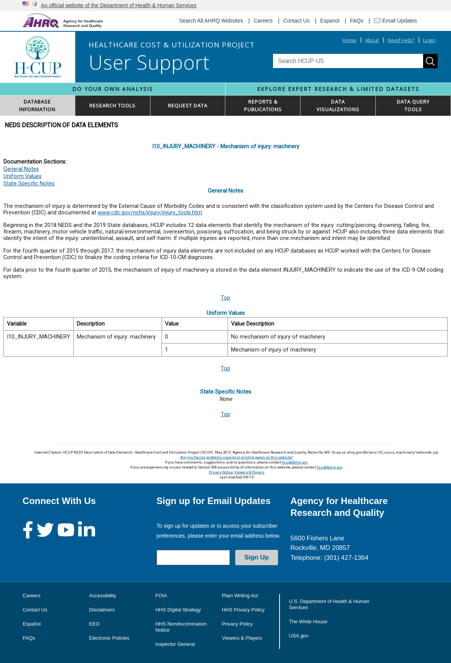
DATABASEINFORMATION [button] (37, 105)
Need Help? (401, 40)
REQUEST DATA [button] (187, 105)
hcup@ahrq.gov (294, 462)
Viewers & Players (249, 472)
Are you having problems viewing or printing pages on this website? (236, 457)
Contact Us (296, 21)
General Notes (21, 169)
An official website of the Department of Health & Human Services (119, 5)
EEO (94, 624)
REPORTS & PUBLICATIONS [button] (263, 105)
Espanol (329, 21)
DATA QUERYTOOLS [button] (413, 105)
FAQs (356, 21)
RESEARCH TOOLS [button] (112, 105)
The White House (308, 621)
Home (349, 40)
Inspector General (175, 644)
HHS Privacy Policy (243, 610)
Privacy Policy (237, 624)
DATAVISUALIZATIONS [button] (338, 105)
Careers (263, 21)
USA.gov (299, 636)
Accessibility (102, 595)
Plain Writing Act (240, 595)
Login (429, 40)
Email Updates (395, 21)
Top (225, 298)
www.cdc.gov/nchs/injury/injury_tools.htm (150, 212)
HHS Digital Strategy (178, 610)
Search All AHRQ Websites (211, 21)
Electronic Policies (109, 638)
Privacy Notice (221, 472)
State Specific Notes (29, 183)
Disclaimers (102, 610)
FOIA (161, 595)
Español (31, 624)
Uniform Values (22, 176)
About (372, 40)
